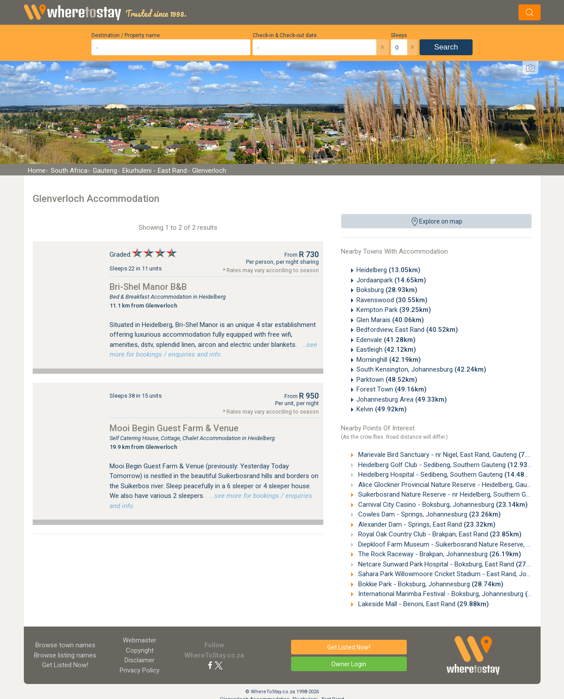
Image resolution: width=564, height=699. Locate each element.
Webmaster (139, 640)
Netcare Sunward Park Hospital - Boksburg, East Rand (452, 564)
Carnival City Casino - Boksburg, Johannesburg (442, 505)
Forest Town (391, 389)
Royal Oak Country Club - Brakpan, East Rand (439, 534)
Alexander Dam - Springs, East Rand (426, 524)
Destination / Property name (125, 35)
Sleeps (399, 35)
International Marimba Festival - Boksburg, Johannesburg (456, 594)
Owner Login (348, 664)
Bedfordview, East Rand (407, 330)
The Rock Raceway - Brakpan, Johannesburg (438, 554)
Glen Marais (390, 320)
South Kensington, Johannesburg (421, 369)
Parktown (386, 380)
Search (446, 47)
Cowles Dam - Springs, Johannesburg (428, 514)
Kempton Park (393, 310)
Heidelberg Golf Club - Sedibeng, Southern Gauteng (447, 465)
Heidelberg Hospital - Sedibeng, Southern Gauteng (446, 475)
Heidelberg (388, 270)
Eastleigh (386, 349)
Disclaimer (140, 660)
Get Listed (65, 665)
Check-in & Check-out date (285, 35)
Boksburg (386, 290)
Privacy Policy (139, 670)
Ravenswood (392, 300)
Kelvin (381, 409)
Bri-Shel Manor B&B (148, 286)
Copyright (140, 650)
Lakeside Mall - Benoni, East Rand (422, 604)
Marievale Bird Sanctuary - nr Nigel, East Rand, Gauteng (451, 455)
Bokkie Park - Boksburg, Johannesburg (429, 584)
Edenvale (386, 340)
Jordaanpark (391, 280)
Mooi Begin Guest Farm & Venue (174, 428)
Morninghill (388, 360)
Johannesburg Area (401, 399)
